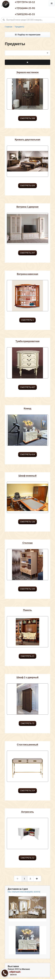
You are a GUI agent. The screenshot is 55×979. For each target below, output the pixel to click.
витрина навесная (27, 273)
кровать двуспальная (27, 139)
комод (27, 408)
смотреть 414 (27, 454)
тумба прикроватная (27, 341)
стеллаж (27, 542)
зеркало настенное (27, 72)
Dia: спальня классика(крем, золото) (24, 891)
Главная (8, 27)
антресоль (27, 811)
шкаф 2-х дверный (27, 677)
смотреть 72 (27, 723)
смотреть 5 (27, 320)
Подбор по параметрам (27, 34)
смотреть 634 (27, 185)
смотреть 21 (27, 656)
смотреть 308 (27, 118)
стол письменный (27, 744)
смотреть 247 (27, 253)
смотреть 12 (27, 858)
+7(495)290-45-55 (25, 14)
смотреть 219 (27, 790)
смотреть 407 (27, 387)
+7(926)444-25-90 (25, 8)
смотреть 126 (27, 521)
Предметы (19, 27)
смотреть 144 (27, 589)
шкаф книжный (27, 475)
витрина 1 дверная (27, 206)
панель (27, 610)
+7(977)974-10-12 (25, 2)
